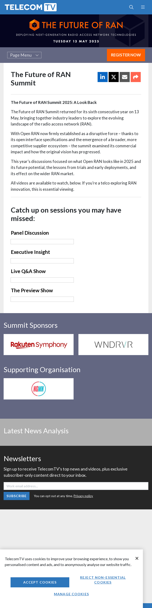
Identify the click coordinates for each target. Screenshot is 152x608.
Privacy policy (83, 496)
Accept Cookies (40, 582)
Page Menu (24, 55)
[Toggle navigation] (142, 7)
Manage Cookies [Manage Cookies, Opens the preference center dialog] (71, 594)
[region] (71, 578)
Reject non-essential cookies (103, 579)
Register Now (126, 54)
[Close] (137, 558)
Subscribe (16, 496)
